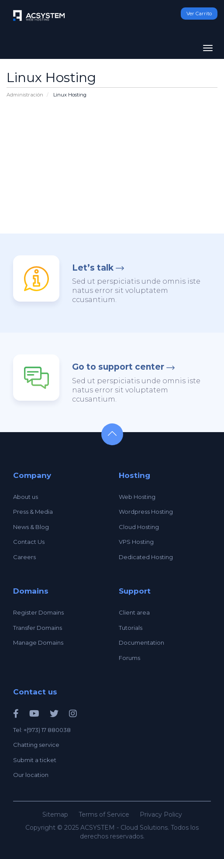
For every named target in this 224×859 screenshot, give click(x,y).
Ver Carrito (199, 13)
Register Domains (38, 612)
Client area (134, 612)
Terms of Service (104, 814)
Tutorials (130, 627)
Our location (30, 774)
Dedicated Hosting (146, 556)
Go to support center (118, 367)
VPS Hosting (136, 541)
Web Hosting (137, 496)
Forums (129, 657)
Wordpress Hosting (146, 511)
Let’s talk (93, 268)
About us (25, 496)
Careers (24, 556)
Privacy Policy (161, 814)
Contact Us (29, 541)
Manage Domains (38, 642)
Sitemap (55, 814)
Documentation (141, 642)
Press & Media (33, 511)
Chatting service (36, 744)
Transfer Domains (37, 627)
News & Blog (31, 526)
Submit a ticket (34, 759)
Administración (25, 95)
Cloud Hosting (139, 526)
